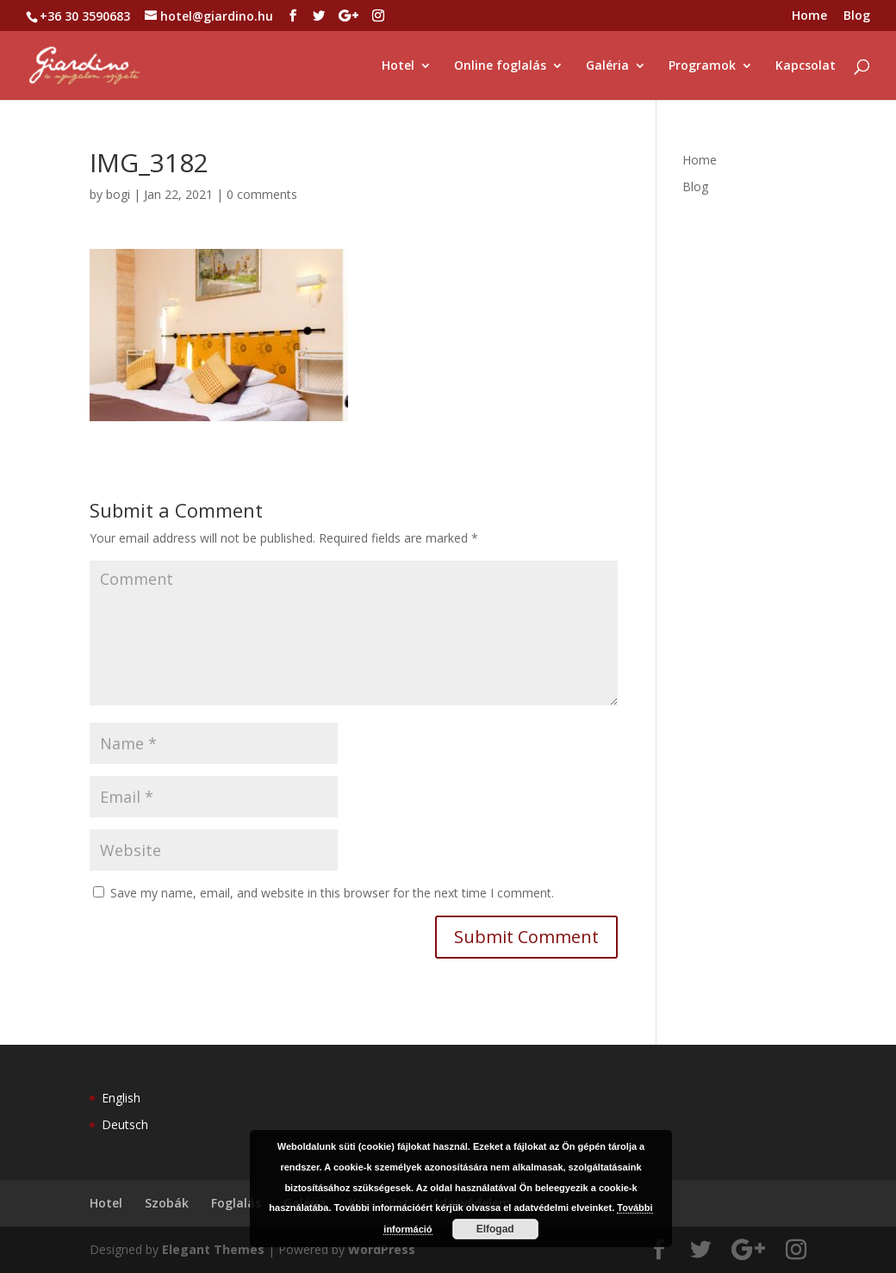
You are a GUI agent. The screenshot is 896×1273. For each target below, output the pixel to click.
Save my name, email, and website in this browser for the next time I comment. (332, 893)
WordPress (381, 1249)
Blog (856, 16)
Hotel (398, 66)
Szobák (167, 1203)
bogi (118, 194)
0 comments (262, 194)
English (121, 1098)
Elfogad (495, 1229)
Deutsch (125, 1124)
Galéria (607, 66)
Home (809, 16)
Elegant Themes (213, 1249)
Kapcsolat (805, 66)
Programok (702, 66)
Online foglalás (500, 66)
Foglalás (236, 1203)
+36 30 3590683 (85, 16)
